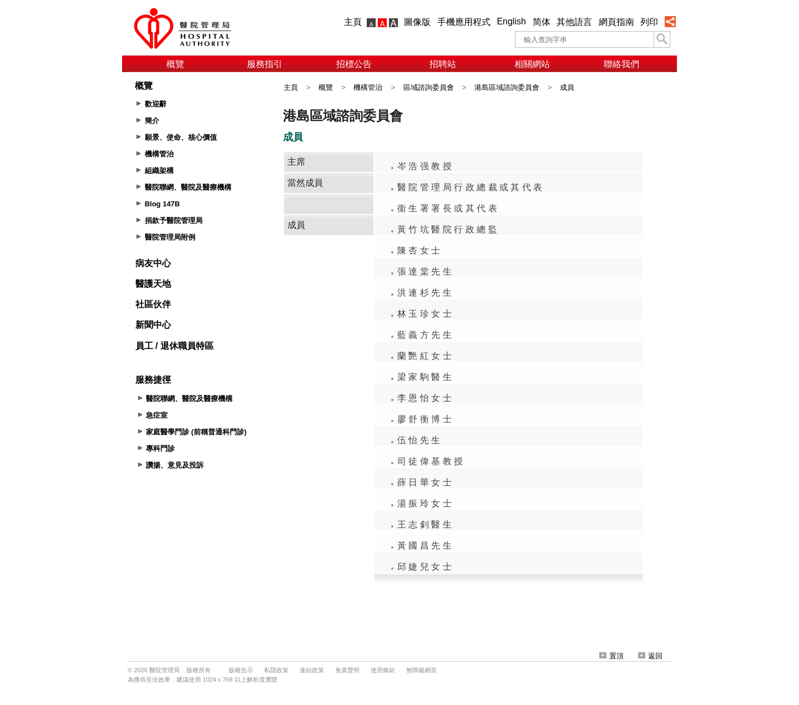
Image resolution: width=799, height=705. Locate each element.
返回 (650, 656)
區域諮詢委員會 (428, 87)
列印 (649, 22)
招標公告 (354, 64)
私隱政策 (276, 670)
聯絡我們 (621, 64)
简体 (541, 22)
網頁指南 (616, 22)
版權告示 (241, 670)
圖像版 (417, 22)
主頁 (353, 22)
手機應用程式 (463, 22)
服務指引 (264, 64)
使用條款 (383, 670)
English (511, 21)
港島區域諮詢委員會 (506, 87)
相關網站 (532, 64)
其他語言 (574, 22)
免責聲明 (347, 670)
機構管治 (367, 87)
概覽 (175, 64)
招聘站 (442, 64)
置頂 (611, 656)
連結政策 (312, 670)
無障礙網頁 (421, 670)
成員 (567, 87)
